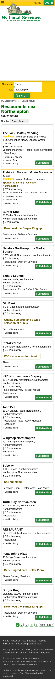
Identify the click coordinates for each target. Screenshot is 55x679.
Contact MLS (35, 643)
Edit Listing (8, 643)
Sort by (5, 121)
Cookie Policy (25, 649)
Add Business (29, 640)
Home (38, 2)
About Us (15, 640)
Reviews (49, 649)
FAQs (6, 649)
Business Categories (39, 652)
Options (42, 640)
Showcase (21, 643)
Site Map (38, 649)
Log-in (49, 2)
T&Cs (13, 649)
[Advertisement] (27, 51)
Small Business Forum (15, 652)
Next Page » (46, 625)
